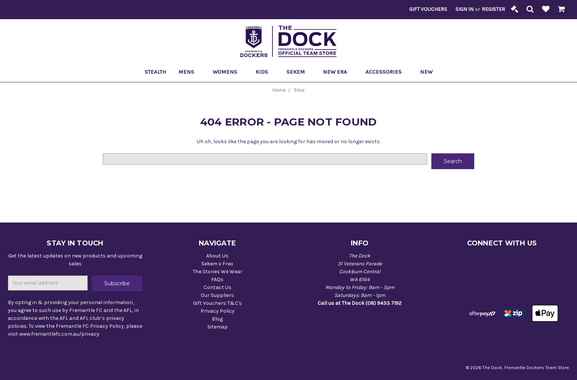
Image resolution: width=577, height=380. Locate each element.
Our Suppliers (217, 295)
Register (493, 9)
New (426, 71)
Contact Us (217, 287)
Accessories (386, 71)
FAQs (217, 279)
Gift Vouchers (428, 9)
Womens (228, 71)
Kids (265, 71)
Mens (189, 71)
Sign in (464, 9)
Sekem (298, 71)
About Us (217, 256)
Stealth (155, 71)
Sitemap (217, 327)
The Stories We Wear (217, 271)
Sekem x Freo (217, 263)
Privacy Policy (217, 311)
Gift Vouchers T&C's (217, 303)
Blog (217, 319)
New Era (338, 71)
